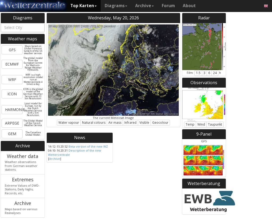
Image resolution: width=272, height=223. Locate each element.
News (79, 137)
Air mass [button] (114, 122)
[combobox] (23, 27)
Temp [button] (190, 124)
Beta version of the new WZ (88, 146)
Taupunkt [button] (215, 124)
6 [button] (209, 73)
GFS (12, 49)
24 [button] (215, 73)
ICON (12, 93)
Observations (203, 82)
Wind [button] (201, 124)
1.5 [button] (198, 73)
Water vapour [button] (68, 122)
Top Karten (83, 5)
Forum (168, 5)
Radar (204, 18)
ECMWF (12, 64)
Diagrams (116, 5)
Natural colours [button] (93, 122)
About (189, 5)
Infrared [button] (130, 122)
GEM (12, 133)
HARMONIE (14, 109)
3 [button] (204, 73)
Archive (144, 5)
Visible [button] (144, 122)
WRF (12, 79)
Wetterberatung (204, 183)
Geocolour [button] (160, 122)
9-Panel (203, 134)
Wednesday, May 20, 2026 (113, 18)
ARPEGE (12, 123)
